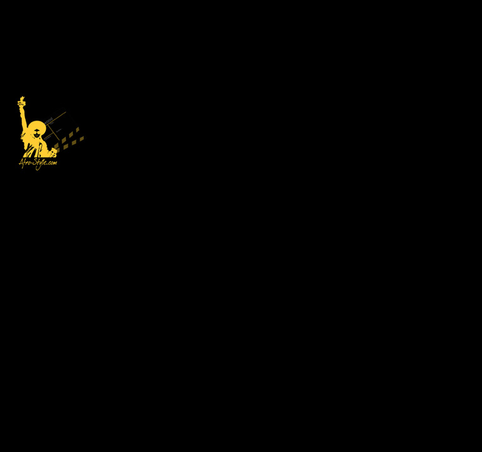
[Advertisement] (283, 88)
